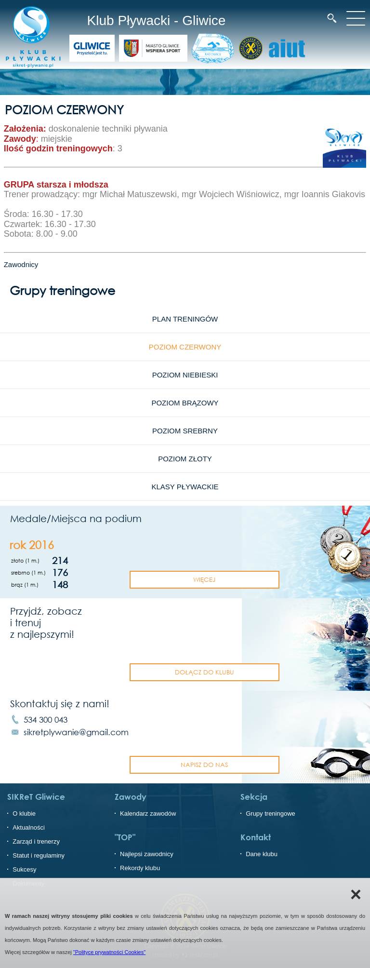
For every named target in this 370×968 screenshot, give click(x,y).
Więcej (204, 579)
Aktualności (28, 827)
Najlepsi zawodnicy (146, 854)
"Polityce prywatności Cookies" (109, 952)
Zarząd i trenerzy (36, 841)
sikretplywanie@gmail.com (76, 732)
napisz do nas (204, 764)
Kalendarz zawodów (148, 813)
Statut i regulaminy (39, 855)
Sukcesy (24, 869)
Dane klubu (262, 854)
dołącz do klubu (204, 672)
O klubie (24, 813)
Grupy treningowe (270, 813)
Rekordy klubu (140, 868)
